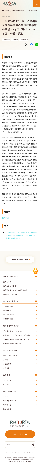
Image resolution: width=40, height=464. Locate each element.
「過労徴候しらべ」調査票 (13, 331)
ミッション (7, 397)
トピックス (7, 380)
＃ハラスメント (9, 315)
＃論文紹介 (7, 364)
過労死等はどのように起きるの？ (15, 290)
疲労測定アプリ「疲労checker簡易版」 (17, 335)
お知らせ (6, 375)
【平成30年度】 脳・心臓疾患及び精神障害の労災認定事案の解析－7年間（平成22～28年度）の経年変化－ (21, 235)
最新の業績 (7, 409)
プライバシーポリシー (13, 452)
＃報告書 (6, 368)
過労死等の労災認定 (10, 294)
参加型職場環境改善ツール (13, 343)
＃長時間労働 (8, 306)
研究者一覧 (7, 405)
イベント (6, 384)
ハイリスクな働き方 (11, 301)
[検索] (33, 445)
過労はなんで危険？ (10, 286)
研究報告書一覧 (18, 10)
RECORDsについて (10, 391)
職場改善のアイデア (11, 326)
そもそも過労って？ (11, 276)
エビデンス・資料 (10, 350)
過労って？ (7, 282)
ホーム (7, 10)
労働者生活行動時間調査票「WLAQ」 (17, 339)
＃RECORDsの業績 (10, 356)
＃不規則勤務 (8, 319)
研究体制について (9, 401)
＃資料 (5, 360)
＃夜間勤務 (7, 311)
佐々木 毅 (5, 218)
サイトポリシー (29, 452)
